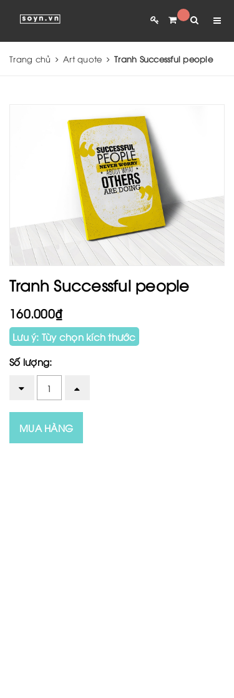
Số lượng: (30, 361)
